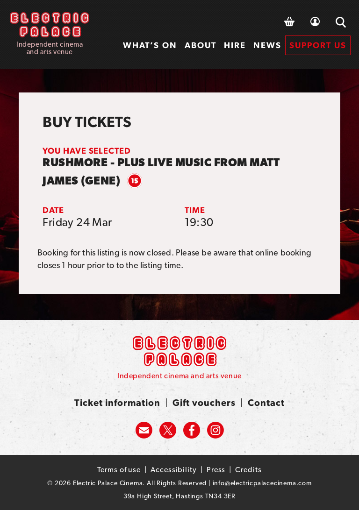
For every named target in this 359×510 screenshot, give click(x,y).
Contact (266, 402)
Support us (317, 45)
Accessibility (174, 469)
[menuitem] (150, 45)
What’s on (150, 45)
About (200, 45)
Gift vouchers (204, 402)
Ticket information (117, 402)
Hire (235, 45)
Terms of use (119, 469)
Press (216, 469)
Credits (248, 469)
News (267, 45)
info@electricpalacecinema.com (262, 483)
